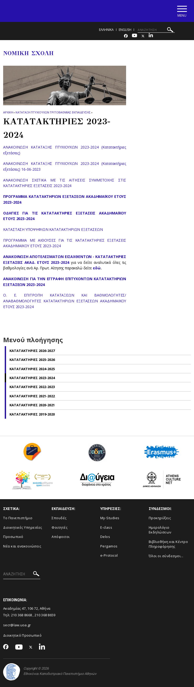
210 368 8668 (21, 615)
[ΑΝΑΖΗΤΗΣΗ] (156, 30)
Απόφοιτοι (61, 536)
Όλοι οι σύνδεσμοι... (166, 556)
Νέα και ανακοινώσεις (22, 546)
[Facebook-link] (126, 36)
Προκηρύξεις (160, 518)
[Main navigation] (181, 11)
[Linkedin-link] (151, 36)
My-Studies (110, 518)
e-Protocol (109, 555)
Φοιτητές (59, 527)
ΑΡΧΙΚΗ (8, 112)
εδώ (97, 267)
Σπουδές (59, 518)
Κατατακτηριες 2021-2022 (32, 396)
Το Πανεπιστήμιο (18, 518)
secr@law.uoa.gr (17, 625)
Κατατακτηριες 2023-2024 (32, 377)
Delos (105, 536)
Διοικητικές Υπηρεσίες (22, 527)
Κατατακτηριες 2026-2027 (32, 350)
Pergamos (109, 546)
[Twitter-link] (143, 36)
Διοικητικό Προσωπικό (22, 635)
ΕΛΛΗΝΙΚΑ (106, 29)
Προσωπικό (13, 536)
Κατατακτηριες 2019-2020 (32, 414)
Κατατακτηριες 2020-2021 (32, 405)
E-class (106, 527)
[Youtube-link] (134, 36)
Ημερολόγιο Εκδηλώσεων (160, 530)
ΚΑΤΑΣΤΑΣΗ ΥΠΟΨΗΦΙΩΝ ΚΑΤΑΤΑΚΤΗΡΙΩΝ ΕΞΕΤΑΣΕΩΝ (53, 229)
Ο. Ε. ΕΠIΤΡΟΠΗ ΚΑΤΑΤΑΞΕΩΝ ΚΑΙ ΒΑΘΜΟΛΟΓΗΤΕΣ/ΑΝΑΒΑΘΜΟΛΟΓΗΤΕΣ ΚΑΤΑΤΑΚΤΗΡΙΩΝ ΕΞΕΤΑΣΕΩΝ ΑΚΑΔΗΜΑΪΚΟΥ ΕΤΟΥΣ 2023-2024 (64, 301)
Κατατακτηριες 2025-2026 (32, 359)
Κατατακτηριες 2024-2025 (32, 368)
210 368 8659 (45, 615)
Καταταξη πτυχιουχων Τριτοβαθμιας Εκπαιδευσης (53, 112)
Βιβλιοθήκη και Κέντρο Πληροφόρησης (168, 544)
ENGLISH (125, 29)
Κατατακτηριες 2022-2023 (32, 386)
